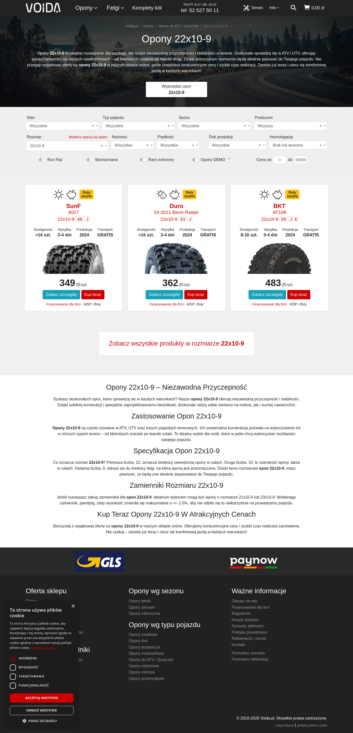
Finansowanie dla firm (63, 304)
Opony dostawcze (144, 647)
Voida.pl (132, 26)
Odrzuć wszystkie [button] (41, 710)
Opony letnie (140, 601)
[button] (42, 720)
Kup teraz (93, 294)
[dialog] (41, 664)
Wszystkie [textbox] (62, 126)
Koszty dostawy (245, 620)
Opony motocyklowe (146, 653)
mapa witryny (285, 725)
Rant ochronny (161, 160)
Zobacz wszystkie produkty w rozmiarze (176, 343)
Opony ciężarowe (144, 666)
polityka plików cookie (312, 725)
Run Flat (54, 160)
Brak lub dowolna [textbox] (297, 145)
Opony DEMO (213, 160)
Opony (86, 8)
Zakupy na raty (245, 601)
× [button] (73, 606)
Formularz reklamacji (250, 659)
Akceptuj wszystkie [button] (41, 698)
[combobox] (62, 126)
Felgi (116, 8)
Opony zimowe (142, 607)
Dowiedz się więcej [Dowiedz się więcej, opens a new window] (44, 648)
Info (274, 7)
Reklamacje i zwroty (249, 638)
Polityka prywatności (249, 632)
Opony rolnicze (142, 672)
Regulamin (241, 613)
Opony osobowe (143, 634)
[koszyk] (313, 8)
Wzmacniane (106, 160)
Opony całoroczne (144, 613)
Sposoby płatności (248, 626)
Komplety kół (147, 8)
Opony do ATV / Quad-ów (178, 26)
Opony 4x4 (138, 641)
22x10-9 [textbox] (66, 146)
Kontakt (238, 645)
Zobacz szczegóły (61, 294)
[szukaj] (293, 8)
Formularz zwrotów (248, 653)
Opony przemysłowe (146, 678)
